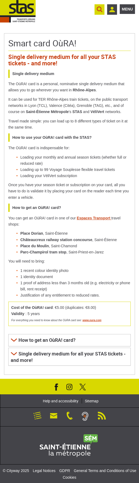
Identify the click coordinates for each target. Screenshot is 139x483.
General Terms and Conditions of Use (105, 471)
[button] (69, 340)
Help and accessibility (60, 400)
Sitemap (92, 400)
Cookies (69, 477)
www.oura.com (92, 320)
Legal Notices (44, 471)
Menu (127, 9)
